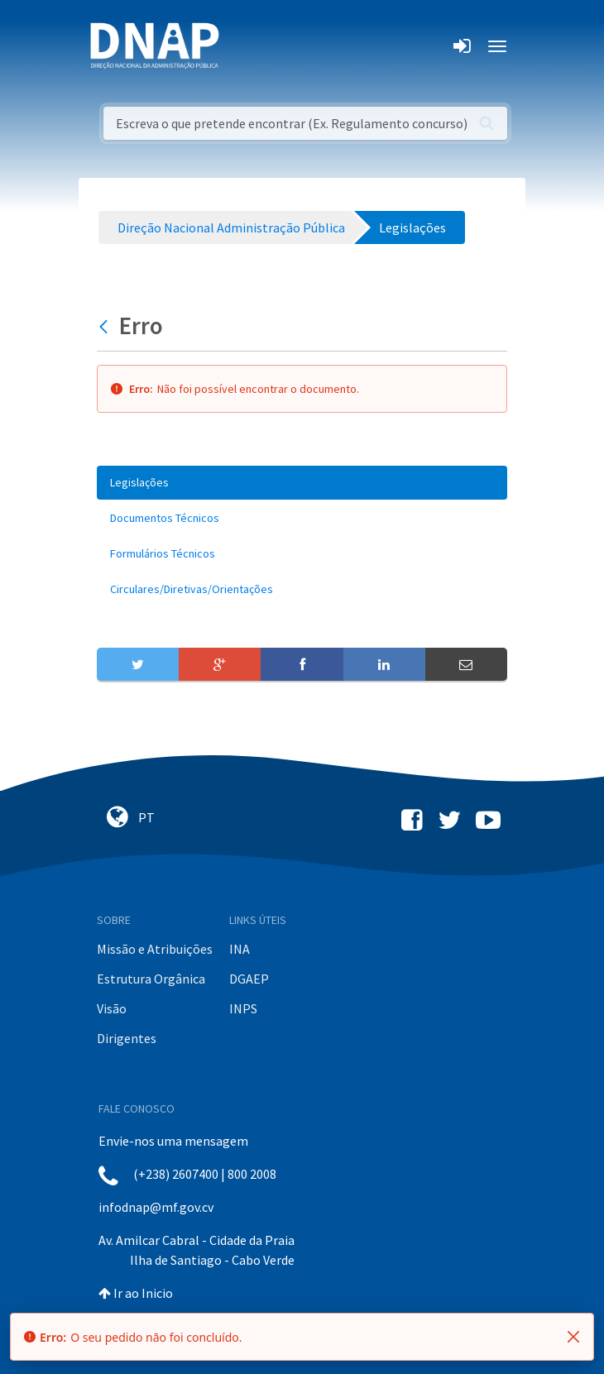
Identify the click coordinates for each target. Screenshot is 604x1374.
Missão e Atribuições (155, 949)
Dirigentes (126, 1038)
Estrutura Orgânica (151, 978)
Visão (112, 1008)
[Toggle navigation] (243, 46)
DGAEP (249, 978)
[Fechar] (573, 1337)
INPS (243, 1008)
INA (239, 949)
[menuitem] (302, 483)
